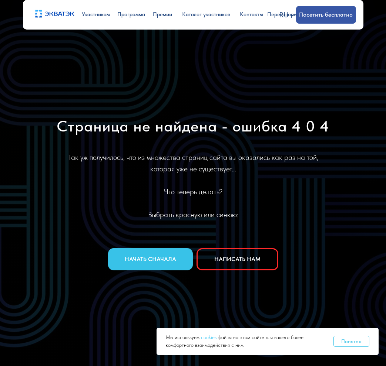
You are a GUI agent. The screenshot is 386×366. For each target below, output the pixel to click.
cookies (209, 337)
